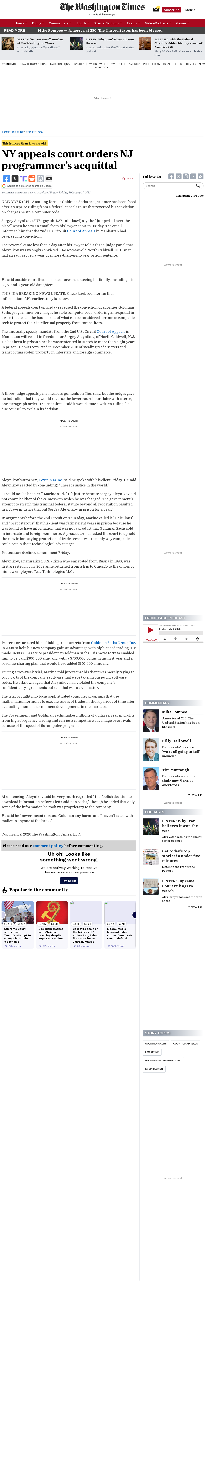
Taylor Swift (96, 64)
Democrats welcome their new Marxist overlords (178, 780)
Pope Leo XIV (151, 64)
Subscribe (171, 9)
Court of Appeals (81, 231)
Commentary (59, 23)
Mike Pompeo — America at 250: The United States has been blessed (100, 30)
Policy (36, 23)
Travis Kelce (117, 64)
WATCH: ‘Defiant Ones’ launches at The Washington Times (40, 41)
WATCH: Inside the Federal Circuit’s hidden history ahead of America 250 (178, 43)
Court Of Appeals (185, 1043)
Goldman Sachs (156, 1043)
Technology (35, 132)
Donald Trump (29, 64)
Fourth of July (185, 64)
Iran (44, 64)
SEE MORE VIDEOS (189, 195)
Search (198, 186)
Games (181, 23)
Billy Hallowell (176, 740)
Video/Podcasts (156, 23)
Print (127, 179)
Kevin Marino (50, 479)
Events (132, 23)
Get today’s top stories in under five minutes (181, 855)
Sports (82, 23)
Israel (167, 64)
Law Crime (152, 1052)
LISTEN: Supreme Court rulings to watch (178, 885)
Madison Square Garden (67, 64)
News (20, 23)
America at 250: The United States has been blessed (181, 722)
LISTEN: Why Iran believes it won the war (110, 41)
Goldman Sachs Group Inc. (113, 642)
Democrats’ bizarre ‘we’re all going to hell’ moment (181, 751)
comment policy (48, 845)
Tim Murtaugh (175, 769)
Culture (18, 132)
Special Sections (106, 23)
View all (195, 794)
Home (6, 132)
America (134, 64)
